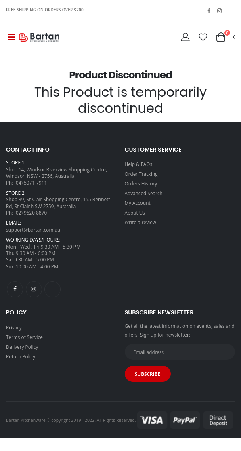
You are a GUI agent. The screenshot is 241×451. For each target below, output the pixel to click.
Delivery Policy (22, 347)
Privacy (14, 327)
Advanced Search (144, 193)
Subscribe (148, 374)
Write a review (140, 222)
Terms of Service (24, 337)
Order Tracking (141, 174)
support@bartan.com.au (33, 229)
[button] (225, 37)
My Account (138, 203)
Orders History (141, 183)
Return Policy (20, 356)
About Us (135, 212)
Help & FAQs (139, 164)
